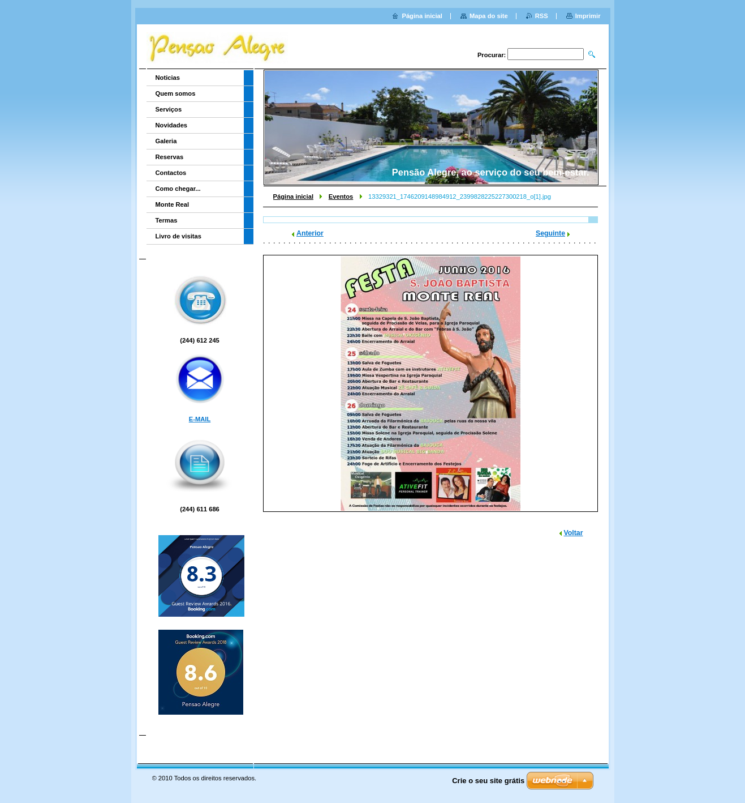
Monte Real (173, 204)
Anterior (310, 233)
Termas (167, 220)
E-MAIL (200, 419)
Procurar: (491, 55)
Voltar (573, 533)
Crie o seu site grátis (488, 780)
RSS (541, 15)
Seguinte (550, 233)
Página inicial (293, 196)
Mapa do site (489, 15)
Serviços (169, 109)
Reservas (170, 156)
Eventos (341, 196)
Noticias (168, 77)
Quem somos (176, 93)
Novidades (172, 125)
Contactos (171, 172)
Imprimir (588, 15)
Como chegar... (178, 188)
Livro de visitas (178, 236)
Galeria (166, 141)
